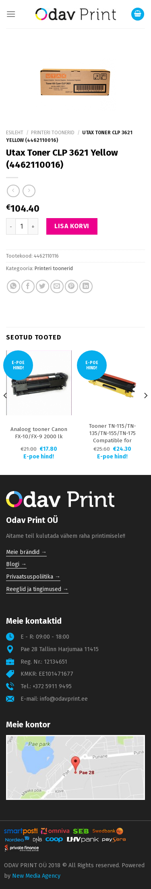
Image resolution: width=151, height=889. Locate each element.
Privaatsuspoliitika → (33, 576)
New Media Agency (36, 875)
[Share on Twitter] (42, 286)
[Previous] (6, 412)
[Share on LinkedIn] (86, 286)
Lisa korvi (71, 226)
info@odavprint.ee (64, 698)
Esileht (14, 132)
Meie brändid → (26, 552)
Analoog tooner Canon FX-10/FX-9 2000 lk (38, 433)
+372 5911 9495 (52, 686)
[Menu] (11, 14)
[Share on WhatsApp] (13, 286)
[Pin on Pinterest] (71, 286)
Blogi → (16, 564)
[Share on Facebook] (28, 286)
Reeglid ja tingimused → (37, 589)
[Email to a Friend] (57, 286)
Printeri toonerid (52, 132)
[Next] (145, 412)
